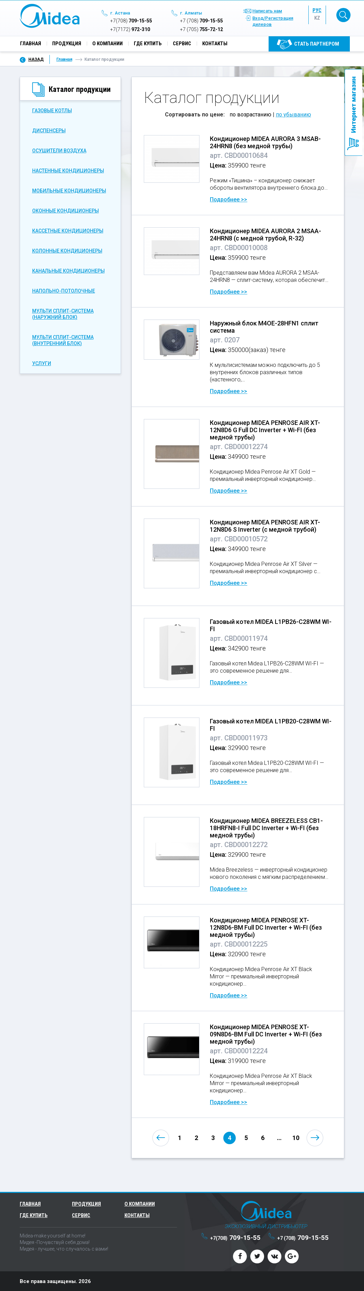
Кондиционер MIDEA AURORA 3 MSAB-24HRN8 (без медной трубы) (265, 142)
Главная (30, 44)
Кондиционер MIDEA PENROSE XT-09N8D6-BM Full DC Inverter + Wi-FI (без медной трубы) (266, 1034)
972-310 (130, 29)
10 (295, 1137)
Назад (36, 59)
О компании (107, 44)
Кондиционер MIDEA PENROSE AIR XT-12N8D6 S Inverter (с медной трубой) (265, 525)
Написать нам (267, 11)
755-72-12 (201, 29)
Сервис (182, 44)
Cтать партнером (316, 44)
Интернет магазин (353, 104)
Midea (50, 16)
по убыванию (293, 114)
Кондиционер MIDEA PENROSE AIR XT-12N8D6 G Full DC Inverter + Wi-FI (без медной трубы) (265, 429)
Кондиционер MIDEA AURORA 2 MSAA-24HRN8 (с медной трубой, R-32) (265, 234)
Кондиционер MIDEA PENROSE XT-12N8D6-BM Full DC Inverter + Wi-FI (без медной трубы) (266, 927)
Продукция (66, 44)
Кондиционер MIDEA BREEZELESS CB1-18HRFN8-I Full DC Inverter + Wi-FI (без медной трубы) (266, 827)
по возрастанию (250, 114)
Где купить (148, 44)
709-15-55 (131, 21)
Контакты (214, 44)
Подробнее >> (228, 199)
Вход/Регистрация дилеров (272, 21)
